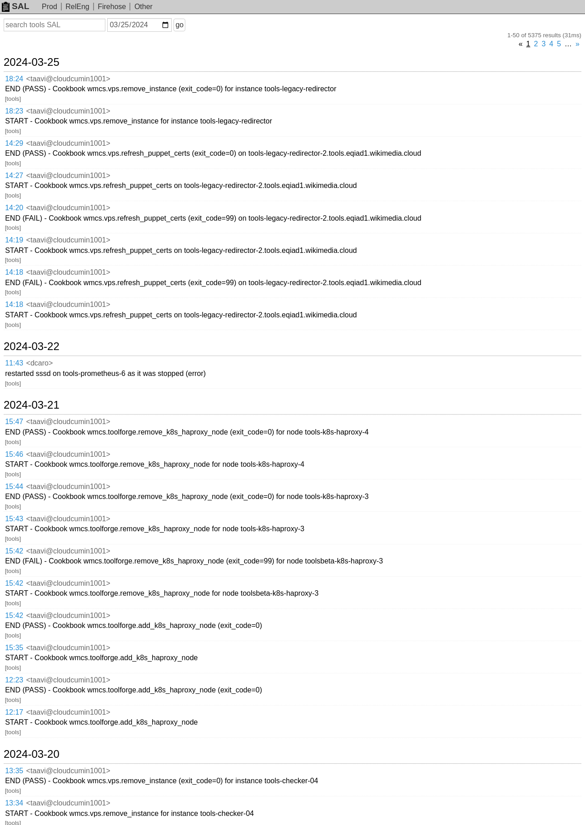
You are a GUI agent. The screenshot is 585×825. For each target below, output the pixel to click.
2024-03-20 (31, 754)
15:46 (14, 454)
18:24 (14, 79)
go (179, 25)
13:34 (14, 803)
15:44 (14, 486)
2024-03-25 (31, 62)
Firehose (112, 6)
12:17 (14, 712)
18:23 (14, 111)
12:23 (14, 680)
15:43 (14, 519)
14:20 (14, 208)
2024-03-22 (31, 346)
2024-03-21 (31, 405)
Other (143, 6)
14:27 (14, 175)
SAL (15, 6)
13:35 (14, 771)
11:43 (14, 363)
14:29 (14, 143)
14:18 (14, 272)
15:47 (14, 421)
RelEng (77, 6)
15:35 (14, 648)
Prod (49, 6)
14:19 (14, 240)
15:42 (14, 551)
